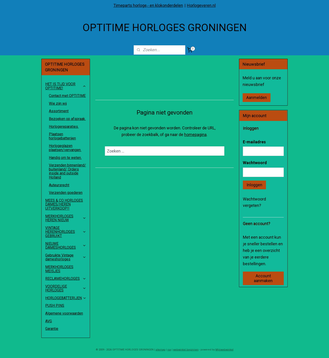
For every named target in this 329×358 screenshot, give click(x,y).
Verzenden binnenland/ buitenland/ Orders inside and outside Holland (67, 171)
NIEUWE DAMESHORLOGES (65, 245)
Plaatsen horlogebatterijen (62, 136)
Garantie (51, 328)
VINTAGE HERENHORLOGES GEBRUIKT (65, 232)
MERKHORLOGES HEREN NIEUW (65, 218)
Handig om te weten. (65, 157)
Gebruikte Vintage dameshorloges (65, 257)
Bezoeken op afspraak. (67, 119)
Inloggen (254, 184)
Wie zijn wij (58, 103)
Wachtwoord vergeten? (254, 202)
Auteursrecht (59, 185)
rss (169, 349)
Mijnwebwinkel (224, 349)
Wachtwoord (255, 162)
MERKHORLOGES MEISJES (59, 269)
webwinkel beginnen (186, 349)
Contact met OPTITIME (67, 96)
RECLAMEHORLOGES (65, 278)
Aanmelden (256, 97)
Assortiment (59, 111)
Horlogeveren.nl (201, 5)
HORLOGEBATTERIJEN (65, 298)
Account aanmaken (263, 278)
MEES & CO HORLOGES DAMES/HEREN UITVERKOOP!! (64, 204)
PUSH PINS (54, 305)
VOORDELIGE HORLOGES (65, 288)
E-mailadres (254, 141)
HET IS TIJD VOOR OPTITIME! (65, 86)
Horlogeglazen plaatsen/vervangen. (65, 148)
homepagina (195, 134)
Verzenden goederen (65, 192)
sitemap (160, 349)
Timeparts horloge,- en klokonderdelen (148, 5)
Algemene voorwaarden (64, 313)
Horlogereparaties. (64, 126)
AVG (48, 321)
